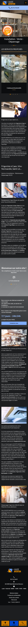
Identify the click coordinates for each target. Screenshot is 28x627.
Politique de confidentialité (13, 595)
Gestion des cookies (14, 597)
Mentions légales (14, 593)
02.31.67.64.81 (15, 8)
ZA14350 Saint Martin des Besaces (14, 584)
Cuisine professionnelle (14, 88)
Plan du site (14, 599)
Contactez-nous (14, 323)
